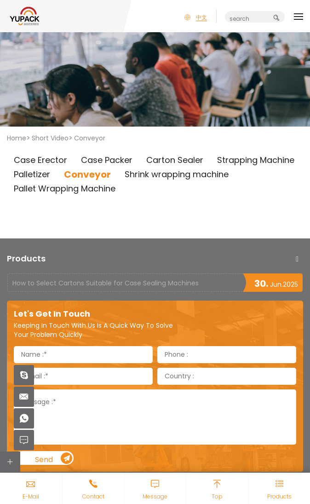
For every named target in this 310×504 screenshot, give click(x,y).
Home (16, 138)
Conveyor (89, 138)
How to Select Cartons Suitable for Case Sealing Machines (105, 283)
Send (54, 458)
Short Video (50, 138)
